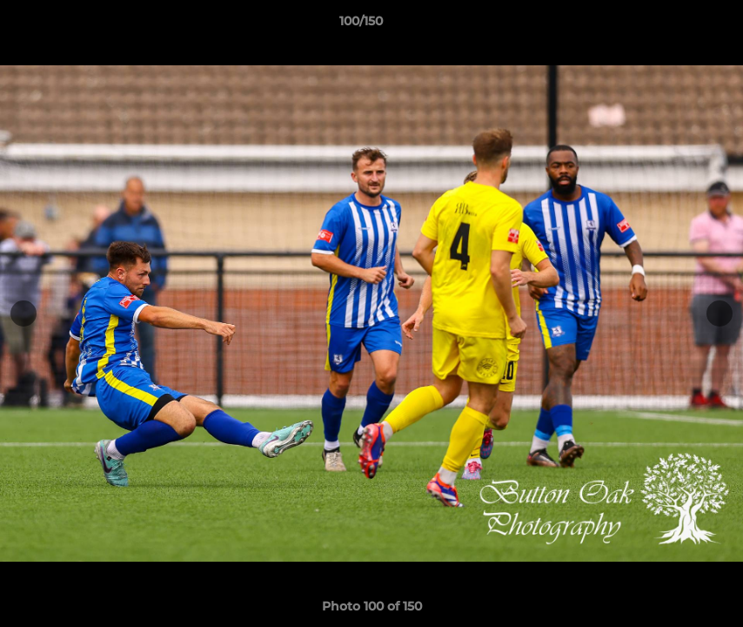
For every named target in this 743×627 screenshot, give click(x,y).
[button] (669, 25)
